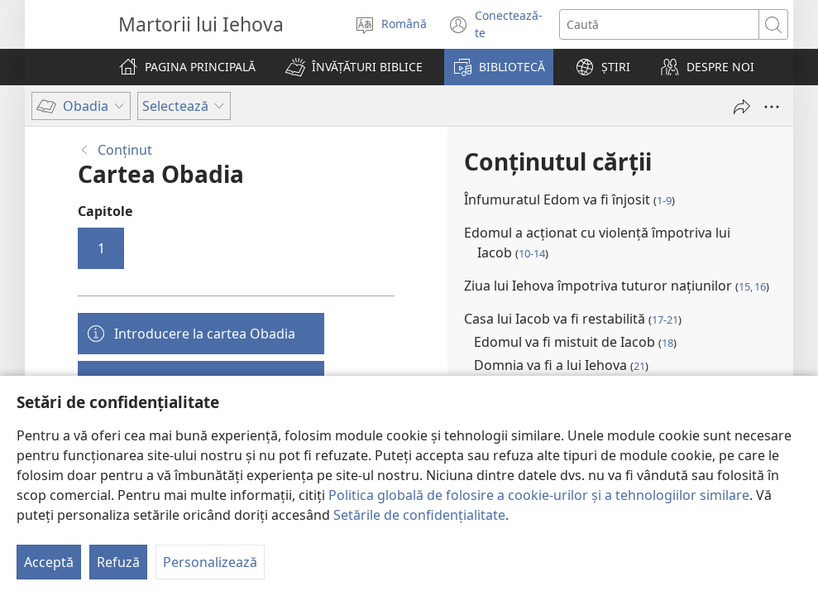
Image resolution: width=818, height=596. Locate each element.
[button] (354, 67)
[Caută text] (659, 24)
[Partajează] (742, 107)
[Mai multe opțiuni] (772, 107)
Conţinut (125, 150)
